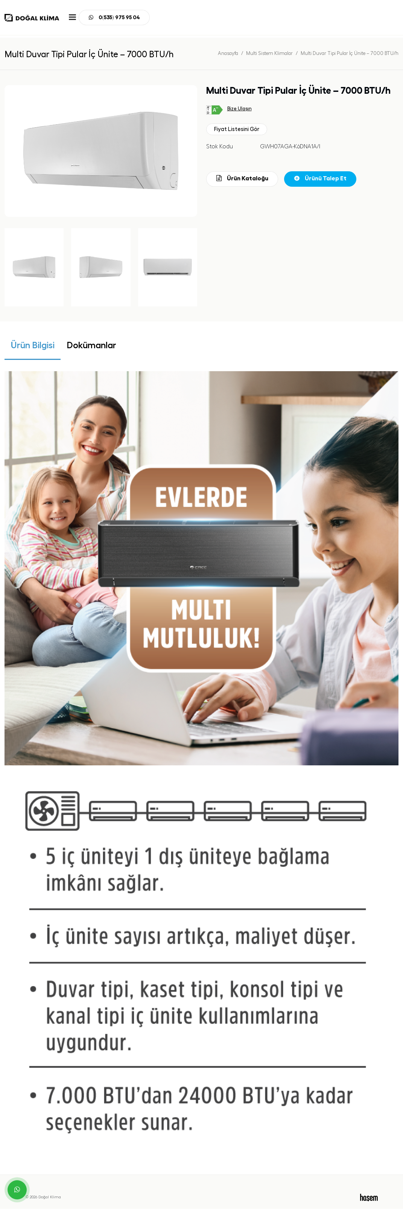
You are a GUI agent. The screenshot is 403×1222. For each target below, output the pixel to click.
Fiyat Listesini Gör (236, 129)
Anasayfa (228, 53)
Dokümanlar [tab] (91, 345)
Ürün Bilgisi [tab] (33, 345)
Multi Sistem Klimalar (269, 53)
